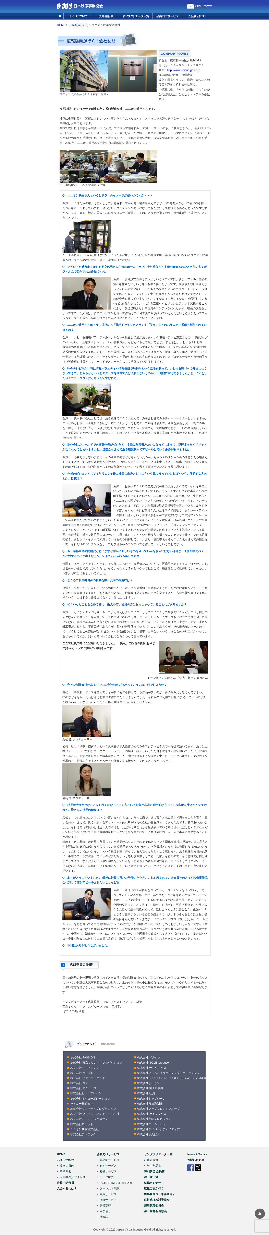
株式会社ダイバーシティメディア (158, 1129)
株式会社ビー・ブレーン (86, 1093)
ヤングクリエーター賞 (158, 1154)
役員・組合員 (65, 1182)
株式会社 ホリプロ (82, 1073)
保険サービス (108, 1199)
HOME (61, 25)
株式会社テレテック (83, 1134)
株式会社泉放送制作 (150, 1103)
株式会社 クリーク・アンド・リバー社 (95, 1113)
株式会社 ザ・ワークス (151, 1067)
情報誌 (104, 1217)
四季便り (105, 1211)
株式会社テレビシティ (84, 1067)
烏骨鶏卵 (105, 1205)
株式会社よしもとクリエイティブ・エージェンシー (170, 1073)
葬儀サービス (108, 1171)
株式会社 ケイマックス (151, 1113)
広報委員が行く (79, 25)
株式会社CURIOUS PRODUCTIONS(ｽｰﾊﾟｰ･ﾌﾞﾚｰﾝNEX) (172, 1078)
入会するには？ (67, 1188)
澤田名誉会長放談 (155, 1211)
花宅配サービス (110, 1160)
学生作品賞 (154, 1165)
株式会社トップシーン (151, 1098)
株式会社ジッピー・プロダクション (93, 1108)
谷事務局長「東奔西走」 (159, 1194)
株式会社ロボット (81, 1124)
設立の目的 (67, 1165)
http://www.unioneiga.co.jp (183, 70)
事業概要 (65, 1171)
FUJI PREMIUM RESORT (116, 1182)
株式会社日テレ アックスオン (89, 1119)
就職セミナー (152, 1182)
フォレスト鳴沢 (110, 1188)
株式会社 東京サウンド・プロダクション (96, 1062)
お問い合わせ (195, 1160)
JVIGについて (66, 1160)
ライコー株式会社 (81, 1103)
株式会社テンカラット (151, 1124)
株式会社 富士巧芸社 (150, 1088)
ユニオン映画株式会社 (84, 1129)
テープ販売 (107, 1177)
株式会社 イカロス (149, 1057)
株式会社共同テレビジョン (154, 1119)
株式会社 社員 (146, 1093)
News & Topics (197, 1154)
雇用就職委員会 (154, 1205)
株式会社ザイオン (148, 1083)
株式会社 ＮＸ (79, 1083)
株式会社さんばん (148, 1134)
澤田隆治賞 (151, 1177)
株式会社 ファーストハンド (87, 1078)
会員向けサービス (108, 1154)
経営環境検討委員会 (157, 1199)
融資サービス (108, 1194)
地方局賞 (152, 1160)
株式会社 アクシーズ (83, 1088)
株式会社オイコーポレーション (90, 1098)
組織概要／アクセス (72, 1177)
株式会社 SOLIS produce (153, 1062)
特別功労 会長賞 (154, 1171)
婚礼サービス (108, 1165)
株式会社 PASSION (84, 1057)
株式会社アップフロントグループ (158, 1108)
